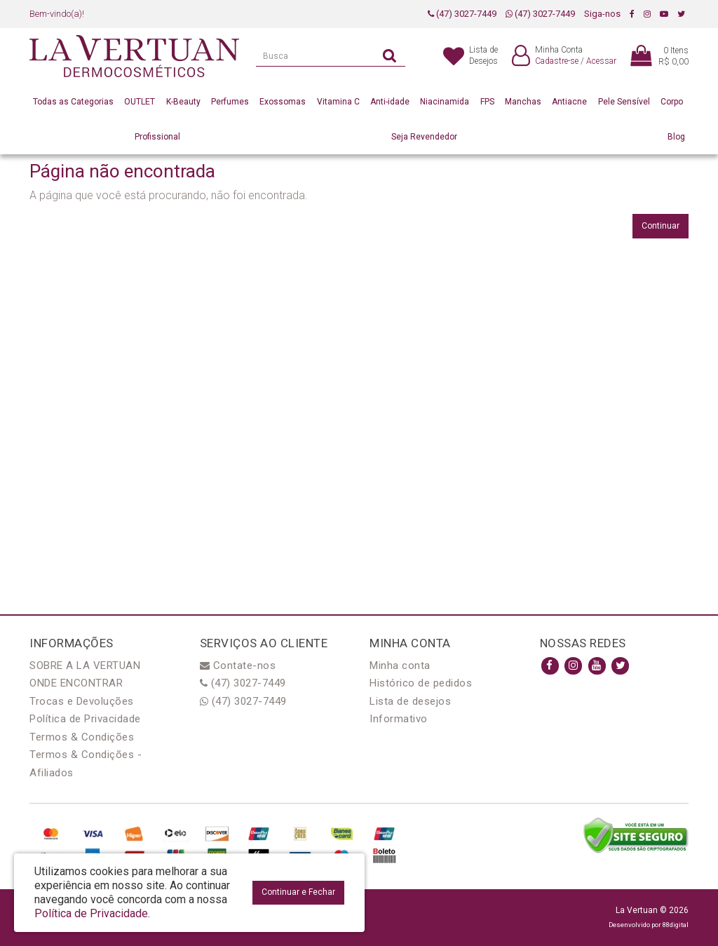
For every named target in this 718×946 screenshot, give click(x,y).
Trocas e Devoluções (81, 701)
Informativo (399, 718)
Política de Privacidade (85, 718)
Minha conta (400, 665)
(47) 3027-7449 (462, 13)
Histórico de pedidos (421, 683)
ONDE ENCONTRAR (76, 683)
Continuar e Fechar (298, 892)
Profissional (157, 137)
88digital (676, 924)
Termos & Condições (81, 737)
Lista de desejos (410, 701)
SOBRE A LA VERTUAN (84, 665)
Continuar (660, 226)
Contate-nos (238, 665)
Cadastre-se (556, 61)
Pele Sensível (624, 102)
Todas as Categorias (73, 102)
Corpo (672, 102)
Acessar (601, 61)
